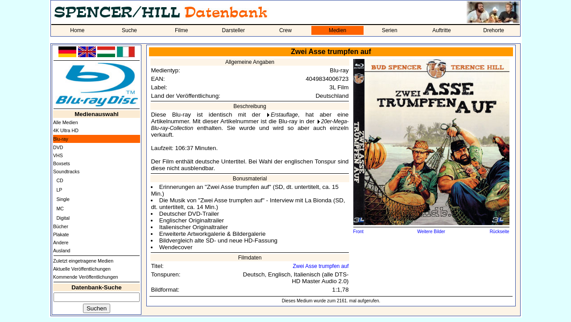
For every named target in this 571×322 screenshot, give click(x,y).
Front (358, 231)
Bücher (60, 226)
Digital (63, 218)
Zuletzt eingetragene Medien (83, 260)
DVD (58, 147)
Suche (129, 30)
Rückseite (499, 231)
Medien (337, 30)
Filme (181, 30)
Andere (60, 242)
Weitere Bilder (431, 231)
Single (63, 199)
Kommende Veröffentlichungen (85, 277)
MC (60, 208)
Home (77, 30)
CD (59, 180)
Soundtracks (66, 171)
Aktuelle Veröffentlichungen (82, 269)
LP (59, 189)
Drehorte (493, 30)
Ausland (61, 250)
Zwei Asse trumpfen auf (320, 266)
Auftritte (441, 30)
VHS (58, 155)
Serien (389, 30)
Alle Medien (65, 122)
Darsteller (233, 30)
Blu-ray (60, 139)
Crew (285, 30)
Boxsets (61, 163)
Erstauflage (284, 115)
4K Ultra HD (66, 130)
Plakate (61, 234)
